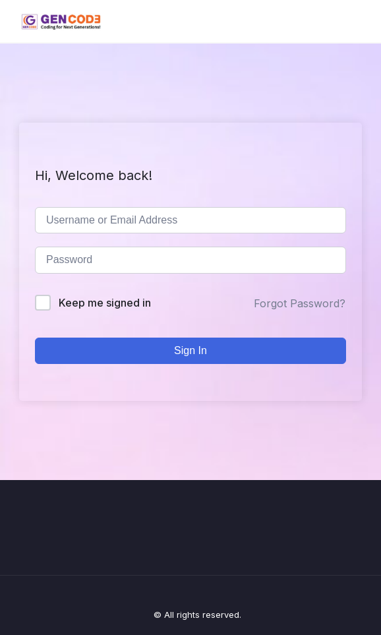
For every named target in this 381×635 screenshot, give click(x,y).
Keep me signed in (105, 302)
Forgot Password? (299, 303)
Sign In (190, 350)
